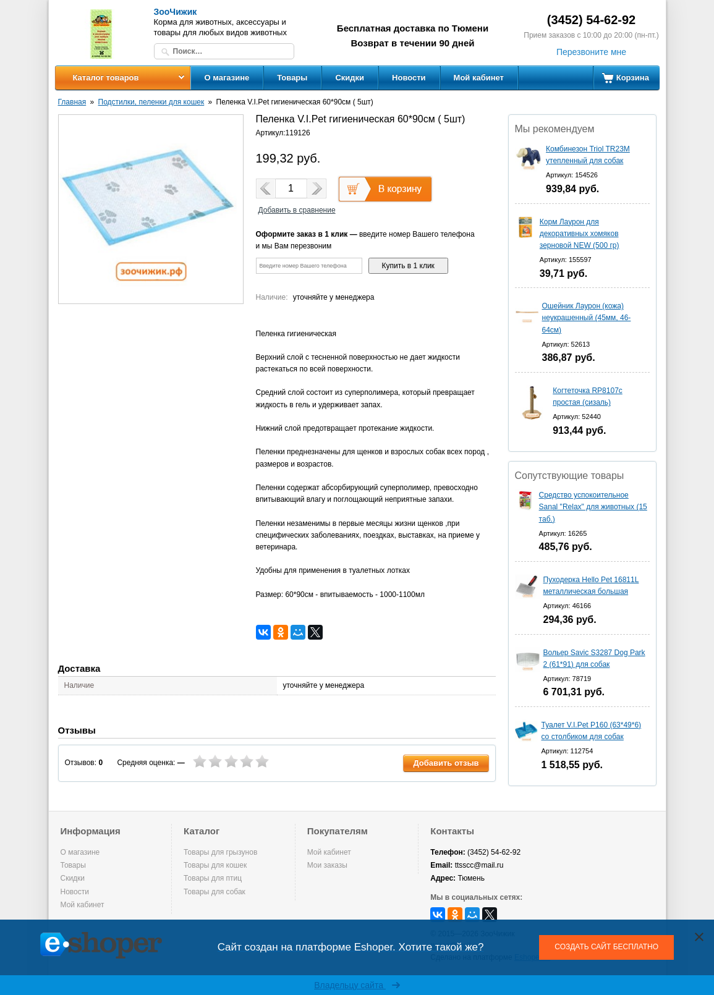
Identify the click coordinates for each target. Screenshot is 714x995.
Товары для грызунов (220, 852)
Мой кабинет (479, 77)
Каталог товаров (105, 77)
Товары (292, 77)
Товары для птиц (213, 878)
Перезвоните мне (591, 52)
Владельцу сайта (357, 985)
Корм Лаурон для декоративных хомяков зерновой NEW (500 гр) (579, 234)
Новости (409, 77)
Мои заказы (327, 865)
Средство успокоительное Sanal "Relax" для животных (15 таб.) (593, 507)
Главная (72, 102)
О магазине (227, 77)
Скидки (349, 77)
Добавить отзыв (445, 763)
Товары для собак (214, 891)
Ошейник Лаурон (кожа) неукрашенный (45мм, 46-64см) (586, 318)
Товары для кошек (215, 865)
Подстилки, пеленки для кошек (151, 102)
